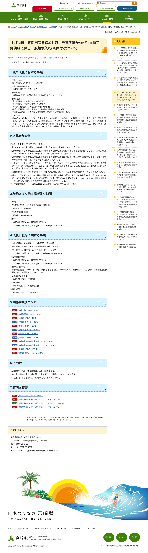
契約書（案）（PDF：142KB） (31, 353)
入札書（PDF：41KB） (28, 318)
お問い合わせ (108, 538)
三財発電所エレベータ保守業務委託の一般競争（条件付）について (127, 237)
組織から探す (84, 8)
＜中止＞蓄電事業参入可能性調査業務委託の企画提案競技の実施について (127, 130)
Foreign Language (87, 3)
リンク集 (91, 529)
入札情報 (52, 27)
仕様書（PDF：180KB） (28, 349)
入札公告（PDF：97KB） (29, 310)
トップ (13, 27)
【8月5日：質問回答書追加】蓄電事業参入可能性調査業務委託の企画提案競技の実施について (127, 118)
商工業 (32, 27)
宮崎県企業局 (42, 27)
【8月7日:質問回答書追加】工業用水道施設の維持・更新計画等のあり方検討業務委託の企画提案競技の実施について (127, 202)
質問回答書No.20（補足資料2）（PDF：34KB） (39, 407)
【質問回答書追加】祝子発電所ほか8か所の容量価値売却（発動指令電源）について (127, 176)
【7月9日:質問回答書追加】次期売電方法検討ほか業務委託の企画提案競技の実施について (127, 215)
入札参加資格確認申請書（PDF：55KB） (36, 341)
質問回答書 (55, 58)
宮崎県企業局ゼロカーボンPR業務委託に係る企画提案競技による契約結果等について (127, 188)
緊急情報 (42, 8)
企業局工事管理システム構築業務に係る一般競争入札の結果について (127, 107)
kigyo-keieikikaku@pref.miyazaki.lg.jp (41, 450)
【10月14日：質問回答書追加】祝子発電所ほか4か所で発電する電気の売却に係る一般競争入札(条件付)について (127, 82)
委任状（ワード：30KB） (29, 330)
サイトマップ (62, 529)
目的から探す (63, 8)
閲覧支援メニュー (68, 3)
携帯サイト (78, 529)
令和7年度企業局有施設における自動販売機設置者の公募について (127, 165)
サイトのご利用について (19, 529)
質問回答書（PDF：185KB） (30, 396)
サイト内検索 (97, 3)
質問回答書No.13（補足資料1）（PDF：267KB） (39, 399)
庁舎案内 (135, 538)
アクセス (122, 538)
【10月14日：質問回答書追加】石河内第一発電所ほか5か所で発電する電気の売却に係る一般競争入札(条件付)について (127, 67)
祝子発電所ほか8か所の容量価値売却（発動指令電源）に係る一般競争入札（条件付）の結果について (127, 153)
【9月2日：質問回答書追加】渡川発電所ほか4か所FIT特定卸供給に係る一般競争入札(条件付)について (127, 96)
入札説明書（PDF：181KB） (30, 314)
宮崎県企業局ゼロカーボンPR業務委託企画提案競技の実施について (127, 227)
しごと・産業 (23, 27)
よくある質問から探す (106, 8)
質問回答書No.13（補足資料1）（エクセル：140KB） (41, 403)
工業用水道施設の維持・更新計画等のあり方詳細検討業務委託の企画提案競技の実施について (127, 141)
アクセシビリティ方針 (42, 529)
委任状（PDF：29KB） (28, 326)
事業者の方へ (127, 8)
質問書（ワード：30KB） (29, 337)
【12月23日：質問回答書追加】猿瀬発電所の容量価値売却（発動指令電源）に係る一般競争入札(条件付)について (127, 53)
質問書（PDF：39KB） (28, 334)
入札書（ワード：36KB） (29, 322)
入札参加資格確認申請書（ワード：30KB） (37, 345)
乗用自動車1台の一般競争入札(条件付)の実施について (127, 247)
